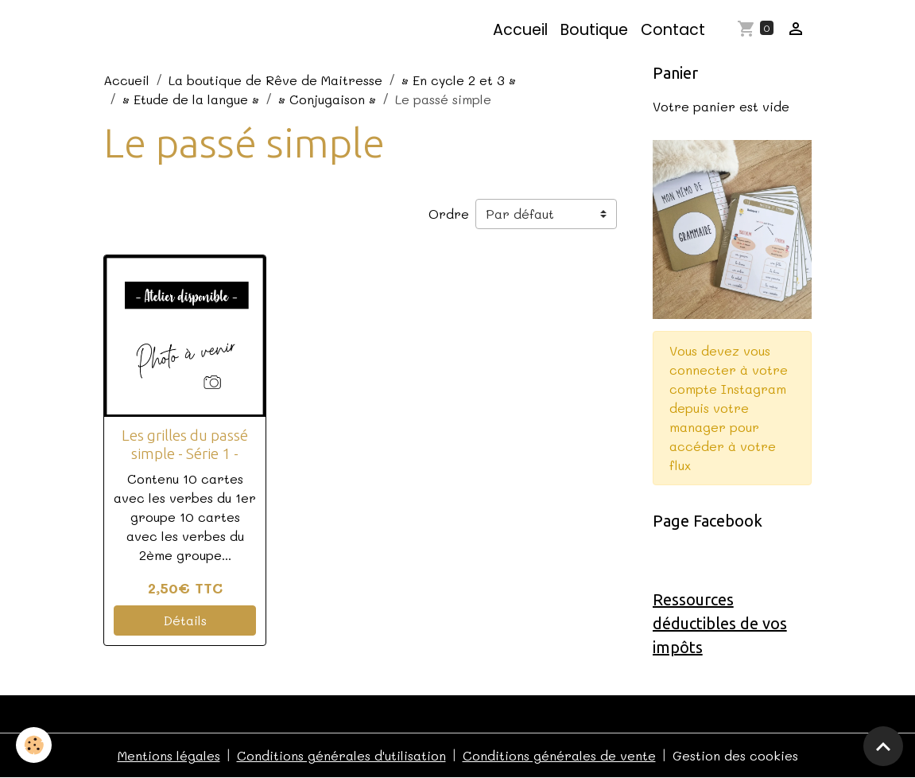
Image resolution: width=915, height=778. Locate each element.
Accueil (520, 30)
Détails (185, 620)
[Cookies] (34, 745)
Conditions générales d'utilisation (341, 755)
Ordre (448, 213)
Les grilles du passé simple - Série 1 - (185, 444)
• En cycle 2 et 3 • (458, 80)
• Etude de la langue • (190, 99)
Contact (673, 30)
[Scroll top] (883, 746)
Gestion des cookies (735, 755)
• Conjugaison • (327, 99)
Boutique (594, 30)
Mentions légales (169, 755)
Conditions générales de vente (559, 755)
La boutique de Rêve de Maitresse (275, 80)
